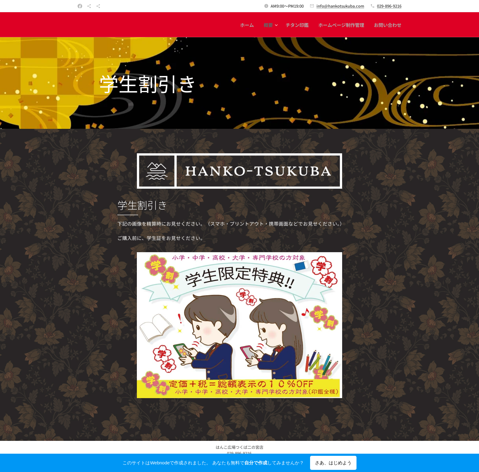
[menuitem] (249, 24)
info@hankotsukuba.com (340, 6)
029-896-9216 (389, 6)
